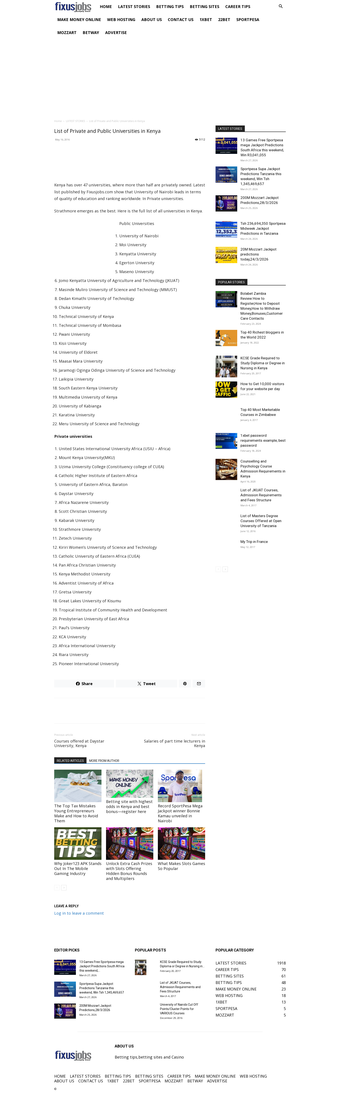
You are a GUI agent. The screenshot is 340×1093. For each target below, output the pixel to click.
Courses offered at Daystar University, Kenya (79, 743)
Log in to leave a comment (79, 913)
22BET (224, 19)
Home (58, 121)
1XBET (205, 19)
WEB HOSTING (121, 19)
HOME (106, 6)
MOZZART (67, 32)
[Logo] (75, 6)
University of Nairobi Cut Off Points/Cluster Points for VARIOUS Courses (179, 1009)
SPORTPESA (247, 19)
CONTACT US (180, 19)
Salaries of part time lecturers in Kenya (174, 743)
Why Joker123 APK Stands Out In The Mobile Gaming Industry (77, 868)
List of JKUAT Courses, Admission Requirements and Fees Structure (261, 495)
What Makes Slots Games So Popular (181, 866)
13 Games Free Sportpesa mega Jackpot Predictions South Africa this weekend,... (101, 966)
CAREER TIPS (237, 6)
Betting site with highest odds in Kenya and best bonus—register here (129, 806)
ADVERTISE (116, 32)
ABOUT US (151, 19)
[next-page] (64, 887)
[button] (280, 6)
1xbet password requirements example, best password (263, 440)
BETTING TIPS (170, 6)
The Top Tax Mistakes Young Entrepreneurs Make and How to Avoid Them (76, 813)
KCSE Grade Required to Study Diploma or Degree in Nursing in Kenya (262, 363)
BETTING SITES (204, 6)
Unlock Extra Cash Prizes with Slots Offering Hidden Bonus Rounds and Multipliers (129, 871)
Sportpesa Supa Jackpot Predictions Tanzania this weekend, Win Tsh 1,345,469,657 (101, 988)
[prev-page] (57, 887)
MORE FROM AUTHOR (104, 760)
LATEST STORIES (134, 6)
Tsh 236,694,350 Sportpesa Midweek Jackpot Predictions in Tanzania (263, 228)
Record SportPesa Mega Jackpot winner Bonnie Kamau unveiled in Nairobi (180, 813)
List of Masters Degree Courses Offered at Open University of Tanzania (260, 521)
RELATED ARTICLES (70, 760)
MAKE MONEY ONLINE (79, 19)
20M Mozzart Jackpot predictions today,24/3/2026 (258, 254)
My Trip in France (254, 541)
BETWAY (91, 32)
